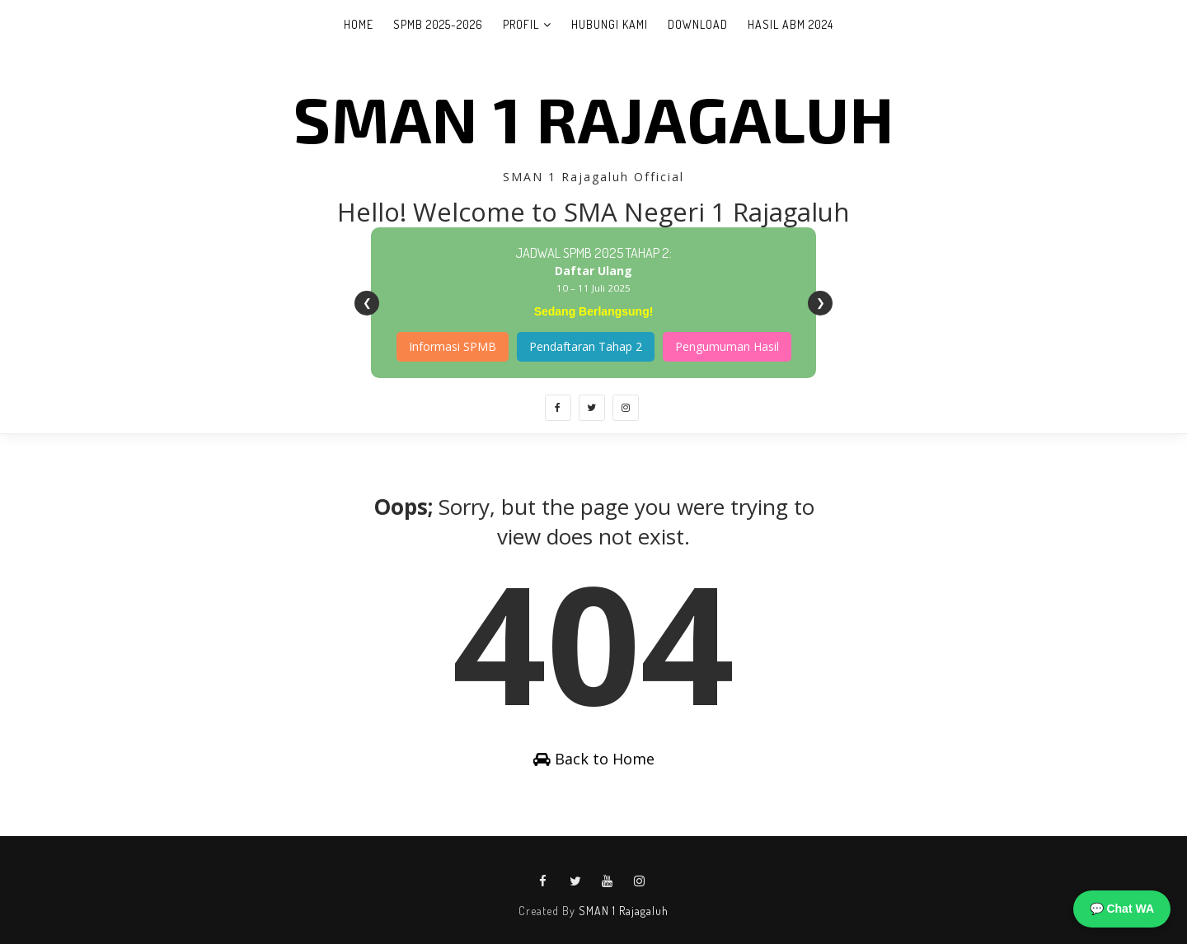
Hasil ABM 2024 (790, 24)
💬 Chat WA (1122, 908)
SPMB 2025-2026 (438, 24)
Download (698, 24)
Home (358, 24)
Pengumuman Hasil (727, 346)
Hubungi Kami (609, 24)
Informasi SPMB (452, 346)
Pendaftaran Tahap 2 (585, 346)
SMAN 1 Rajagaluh (593, 118)
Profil (521, 24)
